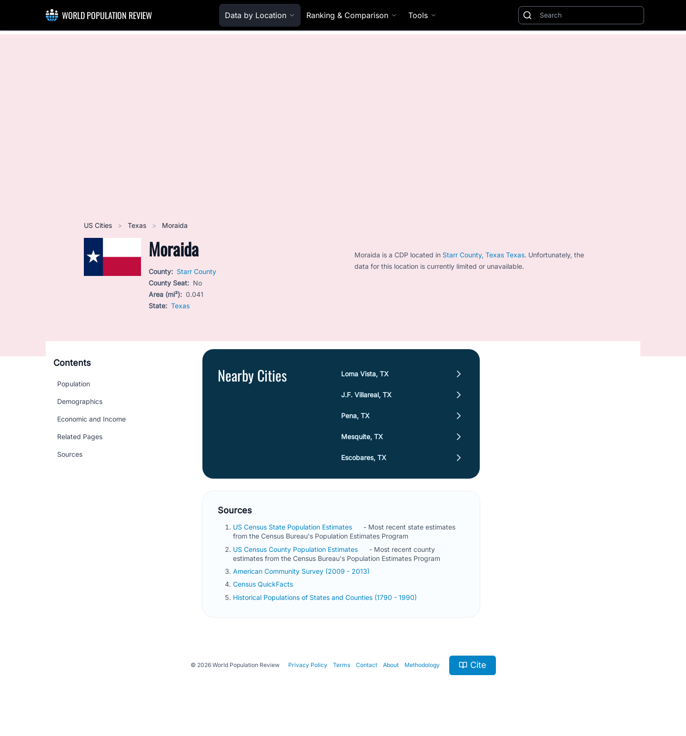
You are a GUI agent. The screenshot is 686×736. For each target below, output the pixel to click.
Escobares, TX (363, 457)
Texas (138, 225)
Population (73, 384)
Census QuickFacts (264, 584)
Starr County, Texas (474, 255)
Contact (366, 664)
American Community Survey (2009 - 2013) (302, 571)
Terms (341, 664)
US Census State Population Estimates (293, 527)
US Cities (99, 225)
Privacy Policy (307, 664)
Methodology (422, 664)
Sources (69, 454)
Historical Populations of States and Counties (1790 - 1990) (326, 597)
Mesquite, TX (362, 436)
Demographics (79, 401)
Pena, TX (355, 416)
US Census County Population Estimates (296, 549)
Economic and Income (91, 419)
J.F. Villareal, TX (366, 395)
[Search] (590, 15)
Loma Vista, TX (365, 374)
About (391, 664)
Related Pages (79, 436)
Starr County (196, 271)
